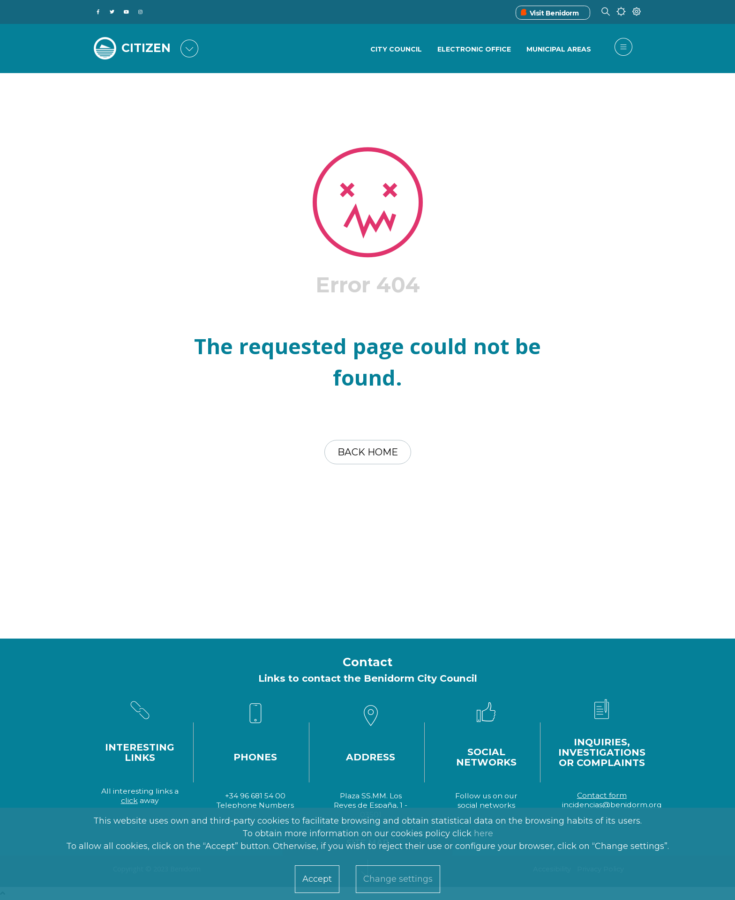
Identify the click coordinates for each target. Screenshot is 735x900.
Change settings (398, 879)
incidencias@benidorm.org (612, 804)
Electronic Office (474, 49)
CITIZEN (146, 48)
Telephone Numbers (255, 805)
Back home (368, 452)
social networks (486, 805)
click (129, 800)
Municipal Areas (558, 49)
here (483, 833)
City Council (396, 49)
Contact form (602, 795)
